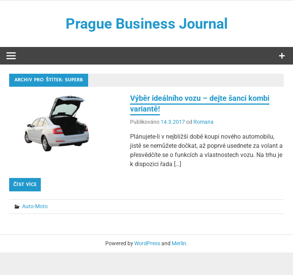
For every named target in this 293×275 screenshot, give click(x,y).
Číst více (25, 184)
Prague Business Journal (147, 23)
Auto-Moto (35, 206)
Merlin (179, 243)
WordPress (147, 243)
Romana (203, 122)
